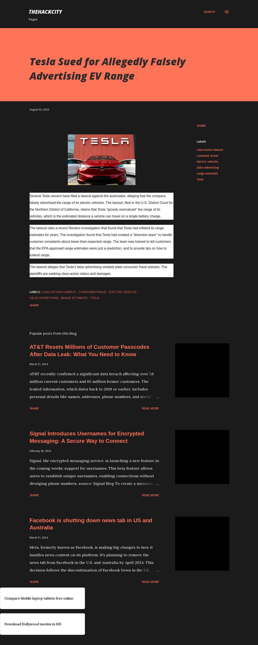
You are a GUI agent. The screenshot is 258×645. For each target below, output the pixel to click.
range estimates (207, 173)
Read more (150, 408)
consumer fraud (207, 156)
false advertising (208, 167)
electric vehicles (207, 162)
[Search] (209, 11)
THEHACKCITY (45, 11)
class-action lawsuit (210, 150)
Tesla (200, 179)
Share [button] (201, 126)
